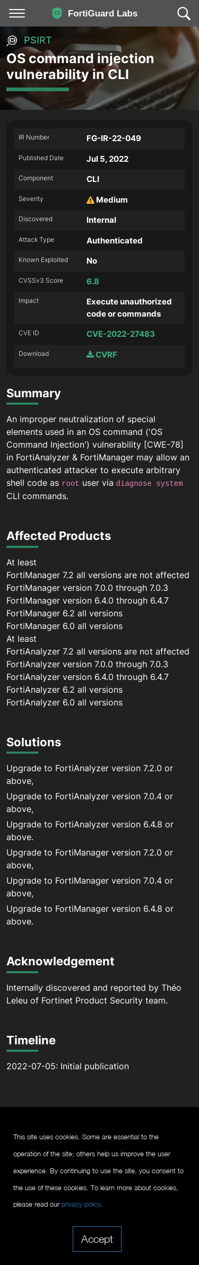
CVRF (101, 355)
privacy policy (81, 1204)
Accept (97, 1238)
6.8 (92, 281)
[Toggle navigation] (16, 13)
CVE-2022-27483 (120, 334)
